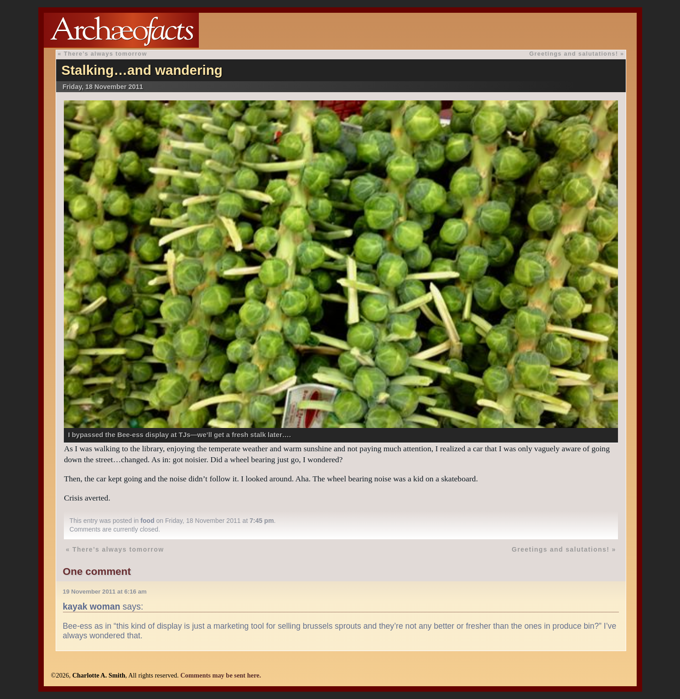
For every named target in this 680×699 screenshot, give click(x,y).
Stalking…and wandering (142, 70)
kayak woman (91, 606)
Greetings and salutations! (573, 53)
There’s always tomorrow (105, 53)
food (147, 520)
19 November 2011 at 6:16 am (105, 591)
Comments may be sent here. (220, 675)
